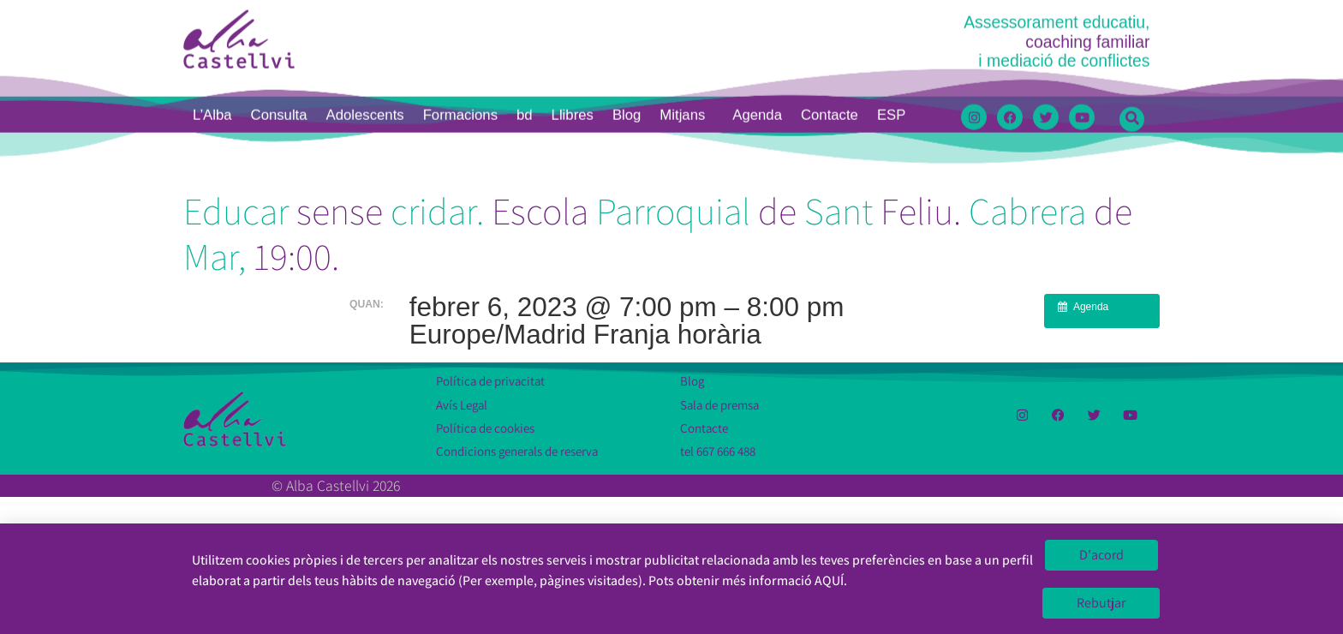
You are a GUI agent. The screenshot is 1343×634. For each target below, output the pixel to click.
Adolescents (365, 12)
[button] (1131, 16)
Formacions (460, 12)
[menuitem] (891, 13)
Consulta (279, 12)
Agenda (757, 12)
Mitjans (686, 12)
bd (524, 12)
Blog (626, 12)
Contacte (829, 12)
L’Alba (212, 12)
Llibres (573, 12)
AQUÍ (829, 583)
